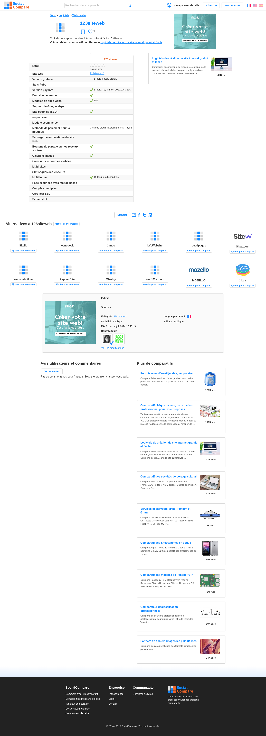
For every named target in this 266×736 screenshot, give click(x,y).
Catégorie (106, 316)
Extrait (105, 298)
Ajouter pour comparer (66, 224)
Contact (113, 703)
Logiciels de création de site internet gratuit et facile (131, 42)
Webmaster (79, 15)
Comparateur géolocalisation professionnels (159, 608)
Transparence (116, 694)
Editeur (168, 321)
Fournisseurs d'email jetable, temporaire (166, 373)
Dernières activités (143, 694)
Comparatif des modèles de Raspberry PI (166, 574)
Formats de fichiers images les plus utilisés (168, 641)
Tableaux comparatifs (77, 703)
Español (261, 5)
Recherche (129, 5)
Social (184, 689)
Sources (106, 307)
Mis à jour (106, 326)
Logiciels (64, 15)
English (255, 5)
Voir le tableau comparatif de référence (75, 42)
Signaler (122, 215)
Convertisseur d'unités (77, 708)
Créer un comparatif (169, 6)
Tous (53, 15)
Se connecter (232, 5)
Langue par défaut (174, 316)
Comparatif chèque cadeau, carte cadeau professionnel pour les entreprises (166, 407)
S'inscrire (211, 5)
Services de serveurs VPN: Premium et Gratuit (165, 510)
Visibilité (106, 321)
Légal (112, 698)
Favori (83, 31)
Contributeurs (109, 331)
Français (249, 5)
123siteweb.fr (97, 73)
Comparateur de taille (186, 5)
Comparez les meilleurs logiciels (82, 698)
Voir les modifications (112, 348)
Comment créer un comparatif (81, 694)
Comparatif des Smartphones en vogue (165, 542)
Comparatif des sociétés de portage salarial (168, 476)
